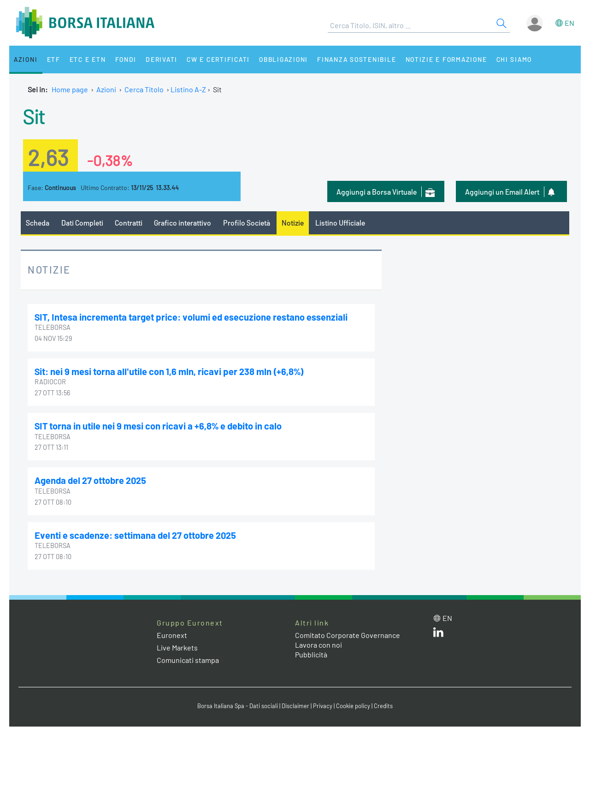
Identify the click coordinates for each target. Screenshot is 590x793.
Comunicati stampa (188, 660)
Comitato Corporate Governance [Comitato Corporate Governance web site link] (347, 635)
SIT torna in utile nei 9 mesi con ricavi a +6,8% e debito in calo (158, 425)
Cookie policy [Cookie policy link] (353, 706)
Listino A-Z (188, 89)
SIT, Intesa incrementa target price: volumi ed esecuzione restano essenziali (191, 316)
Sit (34, 115)
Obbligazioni (285, 59)
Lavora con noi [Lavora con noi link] (318, 644)
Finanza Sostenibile (359, 59)
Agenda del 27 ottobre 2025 (90, 480)
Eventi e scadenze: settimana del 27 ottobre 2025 (135, 535)
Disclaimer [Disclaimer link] (295, 706)
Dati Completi (82, 222)
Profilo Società (246, 222)
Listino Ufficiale (340, 222)
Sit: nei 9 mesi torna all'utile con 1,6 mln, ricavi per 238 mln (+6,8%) (169, 371)
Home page (70, 89)
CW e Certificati (219, 59)
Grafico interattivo (182, 222)
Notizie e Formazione (449, 59)
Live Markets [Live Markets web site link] (177, 647)
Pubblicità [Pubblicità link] (311, 654)
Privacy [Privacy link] (322, 706)
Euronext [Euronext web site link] (172, 635)
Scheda (37, 222)
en (569, 22)
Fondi (126, 59)
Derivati (162, 59)
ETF (54, 59)
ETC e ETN (88, 59)
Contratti (128, 222)
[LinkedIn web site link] (438, 634)
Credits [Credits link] (383, 706)
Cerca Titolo (144, 89)
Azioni (26, 59)
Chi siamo (518, 59)
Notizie (293, 222)
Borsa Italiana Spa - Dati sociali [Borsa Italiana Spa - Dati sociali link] (237, 706)
